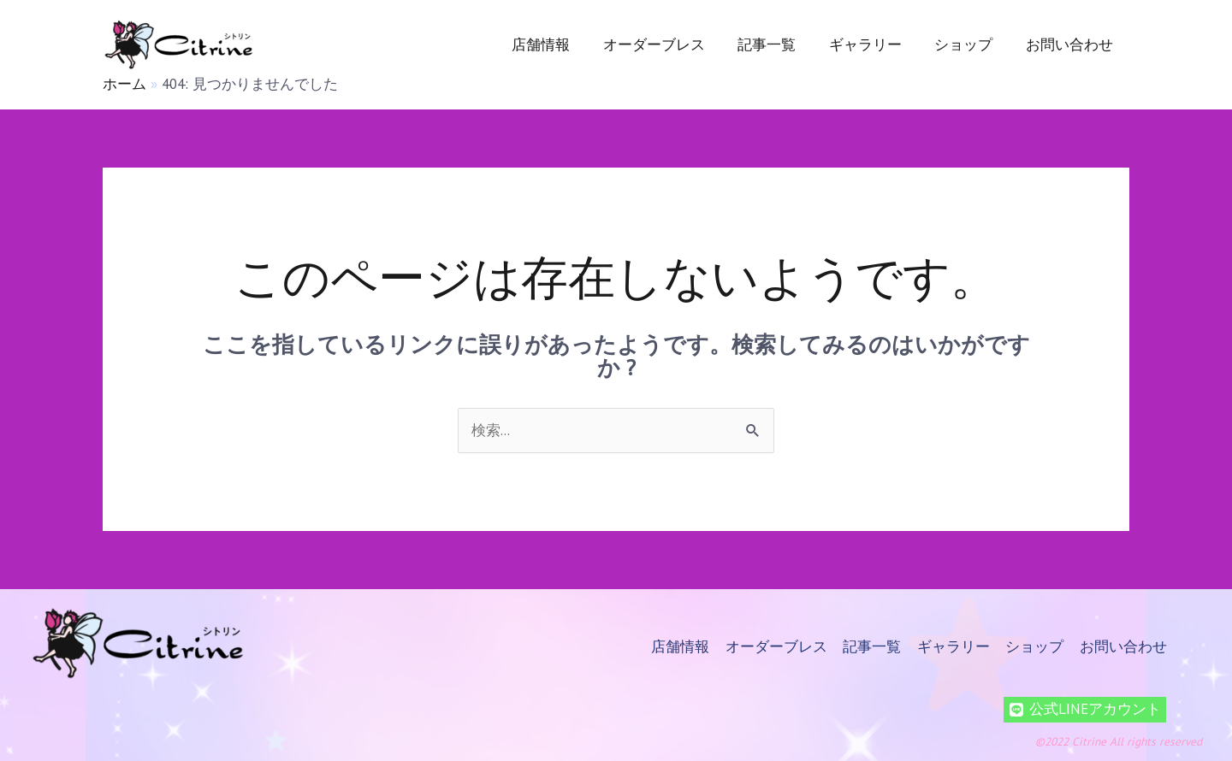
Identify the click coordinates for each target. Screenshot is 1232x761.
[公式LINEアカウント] (1085, 710)
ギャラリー (874, 44)
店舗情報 (562, 44)
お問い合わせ (1071, 44)
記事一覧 (780, 44)
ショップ (969, 44)
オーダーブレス (671, 44)
